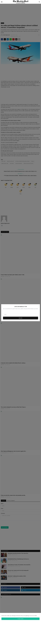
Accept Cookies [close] (20, 618)
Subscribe (20, 318)
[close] (39, 614)
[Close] (38, 305)
